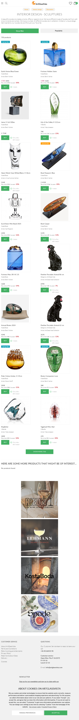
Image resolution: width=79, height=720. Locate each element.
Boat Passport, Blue (48, 173)
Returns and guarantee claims (11, 651)
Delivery (4, 658)
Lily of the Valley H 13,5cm (50, 122)
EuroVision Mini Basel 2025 (11, 224)
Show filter (20, 31)
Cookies (4, 662)
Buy (5, 87)
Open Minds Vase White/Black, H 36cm (15, 173)
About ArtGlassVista (8, 646)
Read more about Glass (9, 656)
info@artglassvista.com (54, 667)
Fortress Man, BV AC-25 (10, 274)
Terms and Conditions (9, 649)
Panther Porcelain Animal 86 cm (52, 274)
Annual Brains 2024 (8, 325)
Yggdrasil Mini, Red (47, 427)
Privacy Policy (6, 653)
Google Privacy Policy (49, 707)
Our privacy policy (35, 707)
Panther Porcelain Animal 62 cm (52, 325)
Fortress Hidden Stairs (49, 71)
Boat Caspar (45, 224)
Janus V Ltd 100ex (8, 122)
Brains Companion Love (49, 376)
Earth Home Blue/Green (10, 71)
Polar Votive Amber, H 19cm (11, 376)
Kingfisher (4, 427)
